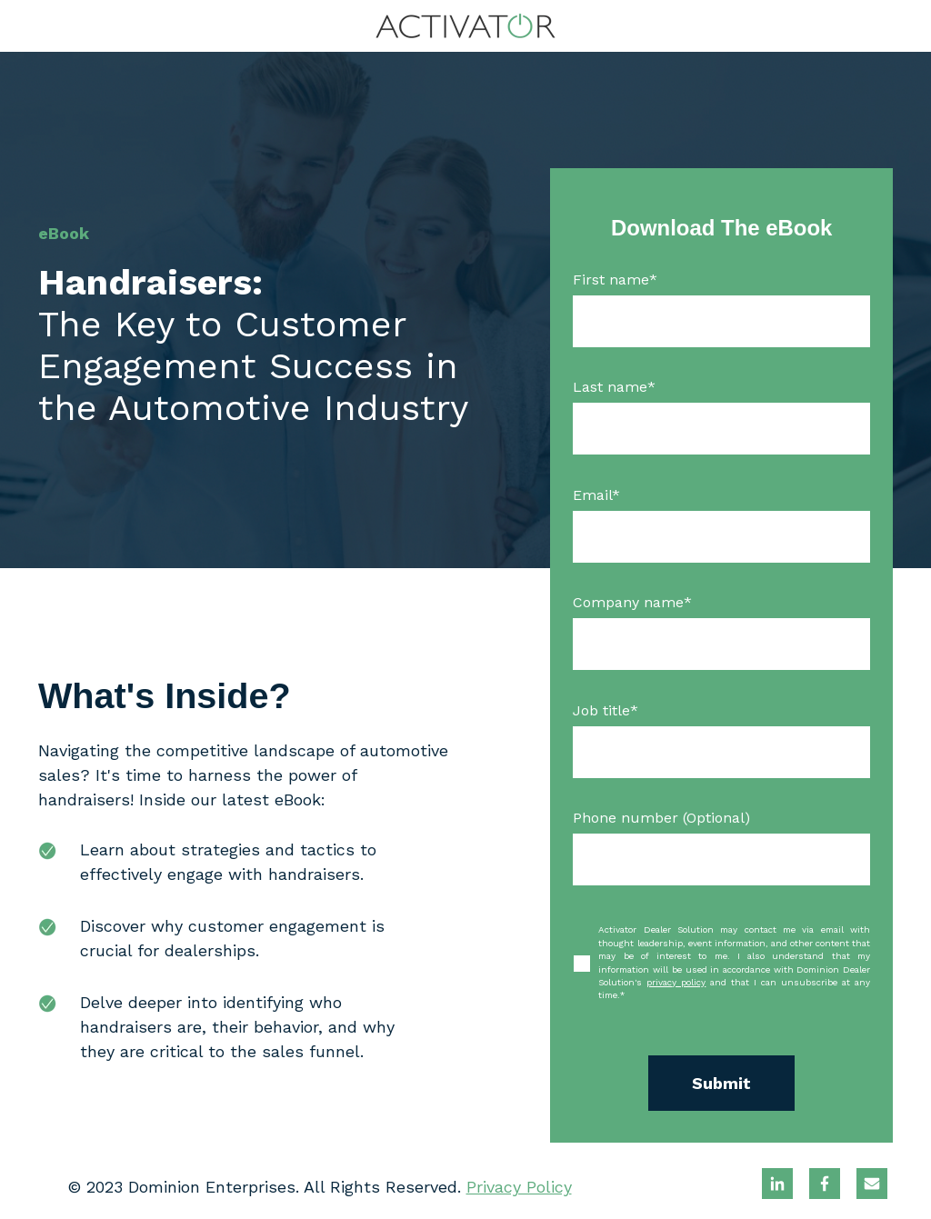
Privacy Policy (519, 1186)
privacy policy (676, 982)
